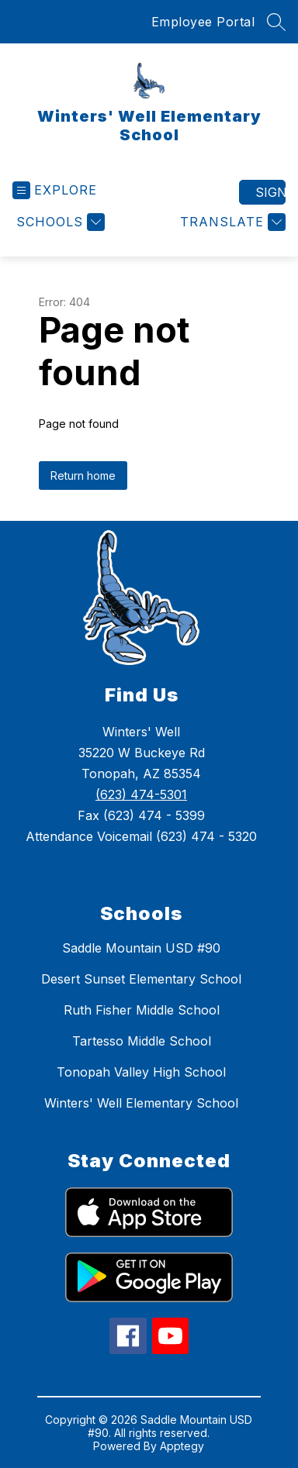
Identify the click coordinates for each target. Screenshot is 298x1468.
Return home (83, 475)
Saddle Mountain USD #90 (141, 948)
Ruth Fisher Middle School (142, 1010)
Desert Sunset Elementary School (141, 979)
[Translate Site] (231, 222)
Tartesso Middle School (141, 1041)
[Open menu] (54, 190)
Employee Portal (203, 21)
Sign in (270, 192)
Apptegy (182, 1445)
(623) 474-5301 (141, 794)
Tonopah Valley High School (141, 1072)
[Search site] (276, 21)
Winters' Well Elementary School (141, 1103)
